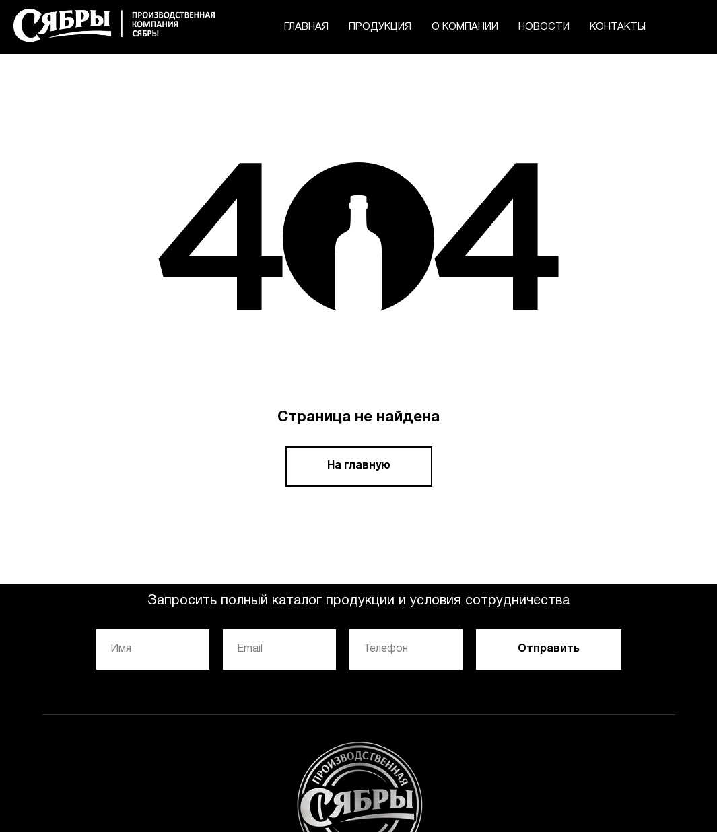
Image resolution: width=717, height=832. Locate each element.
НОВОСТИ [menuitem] (544, 27)
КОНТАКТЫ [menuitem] (618, 27)
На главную (358, 466)
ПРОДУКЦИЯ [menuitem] (380, 27)
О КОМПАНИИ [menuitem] (465, 27)
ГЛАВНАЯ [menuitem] (306, 27)
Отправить (549, 649)
